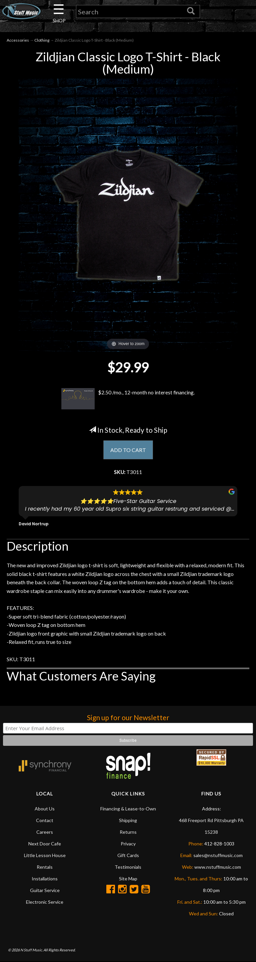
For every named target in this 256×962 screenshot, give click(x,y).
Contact (44, 820)
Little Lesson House (45, 855)
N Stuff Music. (31, 950)
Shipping (128, 820)
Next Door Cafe (44, 844)
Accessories (18, 40)
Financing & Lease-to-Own (128, 809)
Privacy (128, 844)
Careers (44, 832)
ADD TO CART (128, 450)
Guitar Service (45, 890)
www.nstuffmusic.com (217, 867)
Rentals (45, 867)
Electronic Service (44, 902)
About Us (45, 809)
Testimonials (128, 867)
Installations (45, 879)
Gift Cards (128, 855)
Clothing (41, 40)
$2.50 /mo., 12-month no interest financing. (128, 399)
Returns (128, 832)
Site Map (128, 879)
